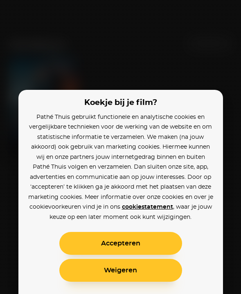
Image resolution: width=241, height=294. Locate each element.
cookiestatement (147, 207)
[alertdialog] (120, 147)
